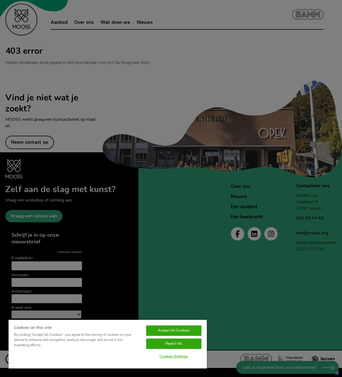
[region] (108, 343)
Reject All (174, 343)
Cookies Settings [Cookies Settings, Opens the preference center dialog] (174, 356)
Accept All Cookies (174, 330)
